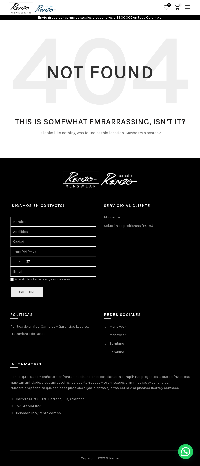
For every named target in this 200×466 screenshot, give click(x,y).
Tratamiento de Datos (28, 334)
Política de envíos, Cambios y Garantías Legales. (49, 326)
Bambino (116, 343)
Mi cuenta (112, 217)
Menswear (117, 326)
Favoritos (168, 5)
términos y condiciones (52, 279)
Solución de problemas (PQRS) (128, 226)
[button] (185, 451)
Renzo (114, 458)
